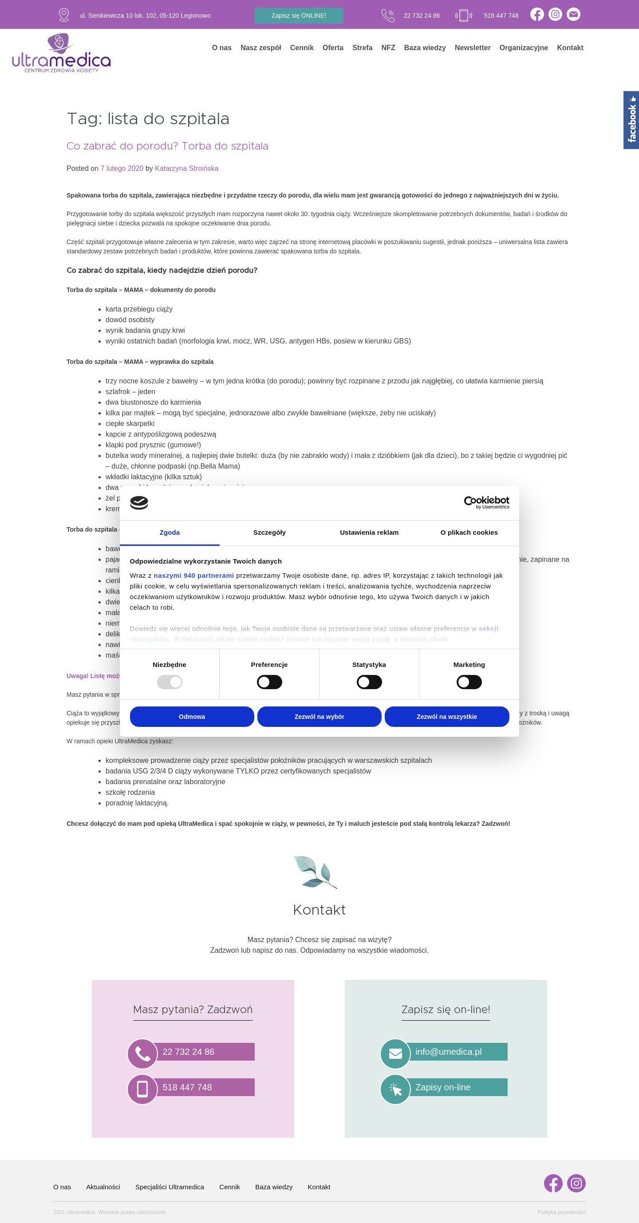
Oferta (333, 47)
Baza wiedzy (425, 47)
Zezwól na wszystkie (447, 716)
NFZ (388, 47)
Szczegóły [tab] (269, 532)
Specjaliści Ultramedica (169, 1187)
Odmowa (192, 716)
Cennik (302, 47)
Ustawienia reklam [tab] (369, 532)
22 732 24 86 (422, 15)
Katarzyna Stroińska (186, 168)
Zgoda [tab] (170, 532)
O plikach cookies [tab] (469, 532)
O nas (222, 47)
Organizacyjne (524, 47)
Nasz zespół (261, 47)
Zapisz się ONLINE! (299, 15)
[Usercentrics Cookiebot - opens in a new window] (470, 502)
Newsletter (473, 47)
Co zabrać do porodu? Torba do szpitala (167, 146)
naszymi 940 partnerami (194, 575)
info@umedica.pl (448, 1052)
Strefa (362, 47)
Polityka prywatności (561, 1212)
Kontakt (570, 47)
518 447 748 (501, 15)
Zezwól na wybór (319, 716)
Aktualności (103, 1187)
